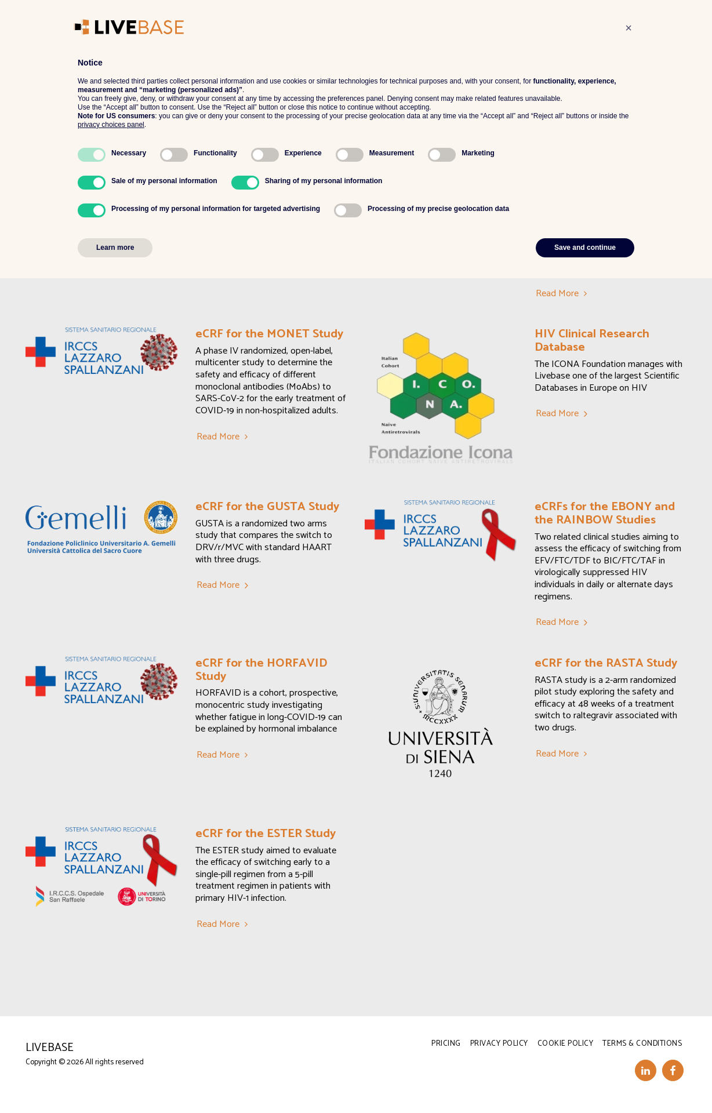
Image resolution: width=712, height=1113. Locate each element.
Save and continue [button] (585, 1082)
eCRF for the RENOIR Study (609, 191)
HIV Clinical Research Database (592, 340)
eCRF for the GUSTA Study (267, 507)
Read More (224, 270)
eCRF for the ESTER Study (265, 833)
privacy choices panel (111, 959)
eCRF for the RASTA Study (606, 663)
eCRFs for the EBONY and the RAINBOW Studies (605, 513)
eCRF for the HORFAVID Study (261, 669)
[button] (357, 23)
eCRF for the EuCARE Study (269, 191)
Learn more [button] (115, 1082)
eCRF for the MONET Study (269, 334)
